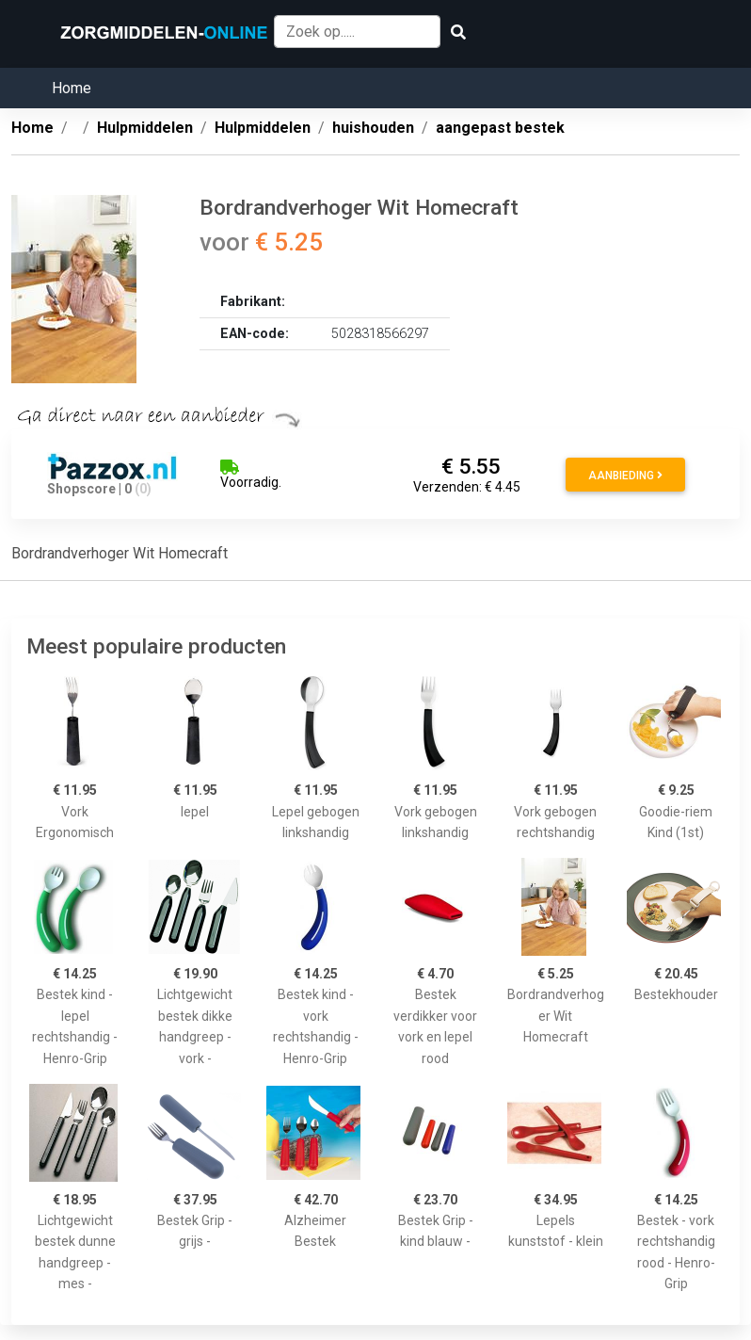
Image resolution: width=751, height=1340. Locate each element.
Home (71, 88)
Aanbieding (625, 475)
